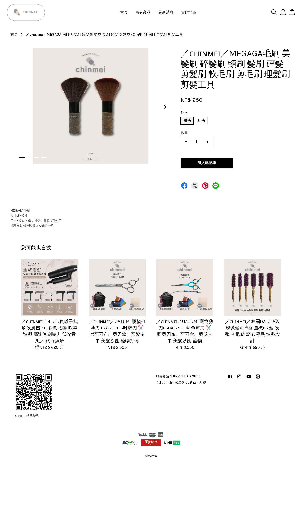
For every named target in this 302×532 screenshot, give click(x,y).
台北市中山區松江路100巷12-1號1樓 (181, 382)
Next (164, 107)
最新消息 (165, 12)
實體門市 (188, 12)
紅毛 (201, 120)
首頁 (124, 12)
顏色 (184, 113)
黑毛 (187, 120)
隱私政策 (151, 456)
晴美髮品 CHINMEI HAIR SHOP (178, 376)
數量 (184, 132)
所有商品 (143, 12)
